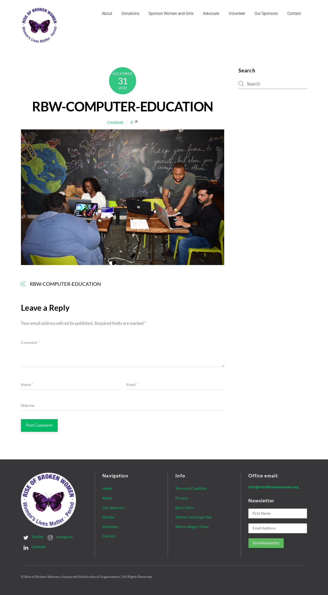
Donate (108, 517)
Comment (30, 343)
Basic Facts (184, 507)
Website (28, 406)
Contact (294, 13)
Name (27, 385)
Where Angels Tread (191, 526)
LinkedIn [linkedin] (33, 546)
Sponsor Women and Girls (171, 13)
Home (107, 488)
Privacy (181, 498)
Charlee (115, 122)
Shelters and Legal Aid (193, 517)
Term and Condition (191, 488)
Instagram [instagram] (59, 536)
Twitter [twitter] (32, 536)
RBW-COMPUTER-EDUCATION (122, 106)
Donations (130, 13)
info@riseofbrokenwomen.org (273, 487)
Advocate (211, 13)
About (107, 13)
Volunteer (237, 13)
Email (132, 385)
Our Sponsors (266, 13)
